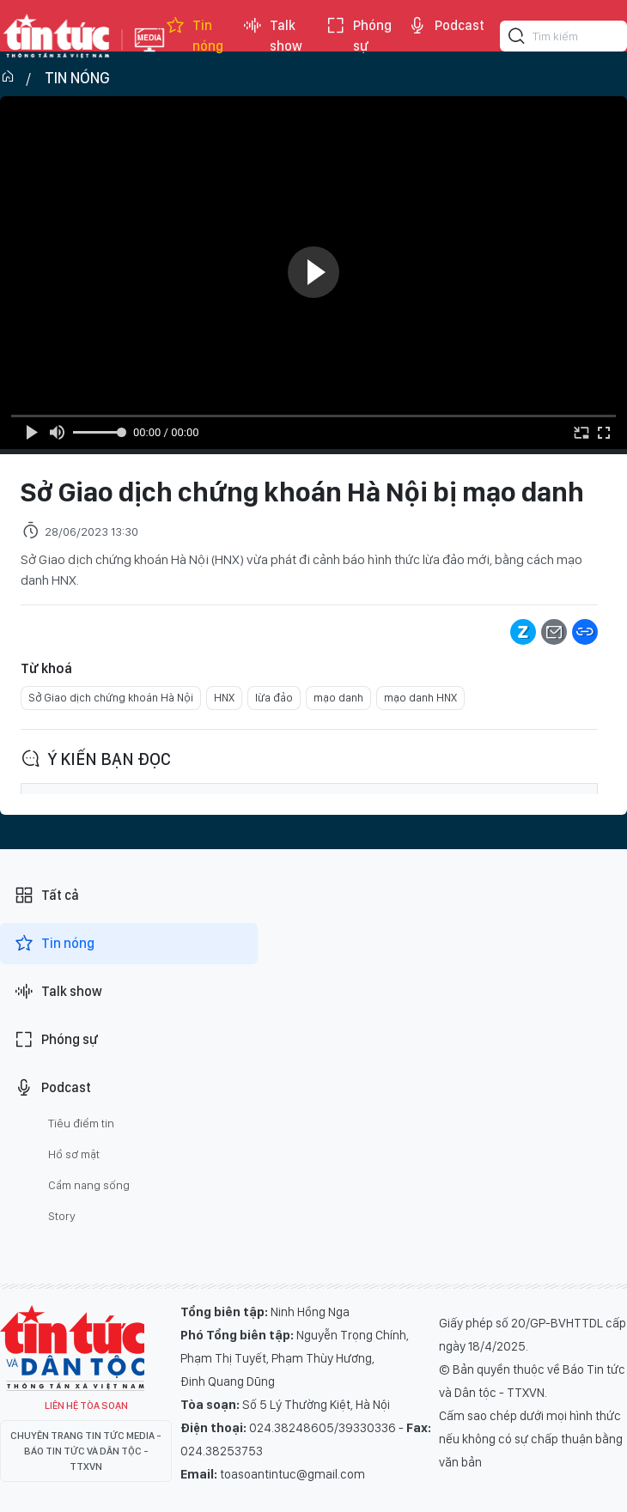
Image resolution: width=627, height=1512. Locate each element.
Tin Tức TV (72, 1348)
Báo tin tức (56, 36)
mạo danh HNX (420, 697)
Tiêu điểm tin (81, 1123)
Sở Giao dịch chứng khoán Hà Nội (110, 697)
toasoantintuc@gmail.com (292, 1474)
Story (62, 1216)
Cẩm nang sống (89, 1185)
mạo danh (338, 697)
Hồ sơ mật (74, 1154)
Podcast (445, 25)
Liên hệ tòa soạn (86, 1406)
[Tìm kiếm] (517, 38)
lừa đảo (274, 697)
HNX (224, 697)
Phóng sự (359, 36)
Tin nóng (194, 36)
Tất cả (46, 895)
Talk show (272, 36)
